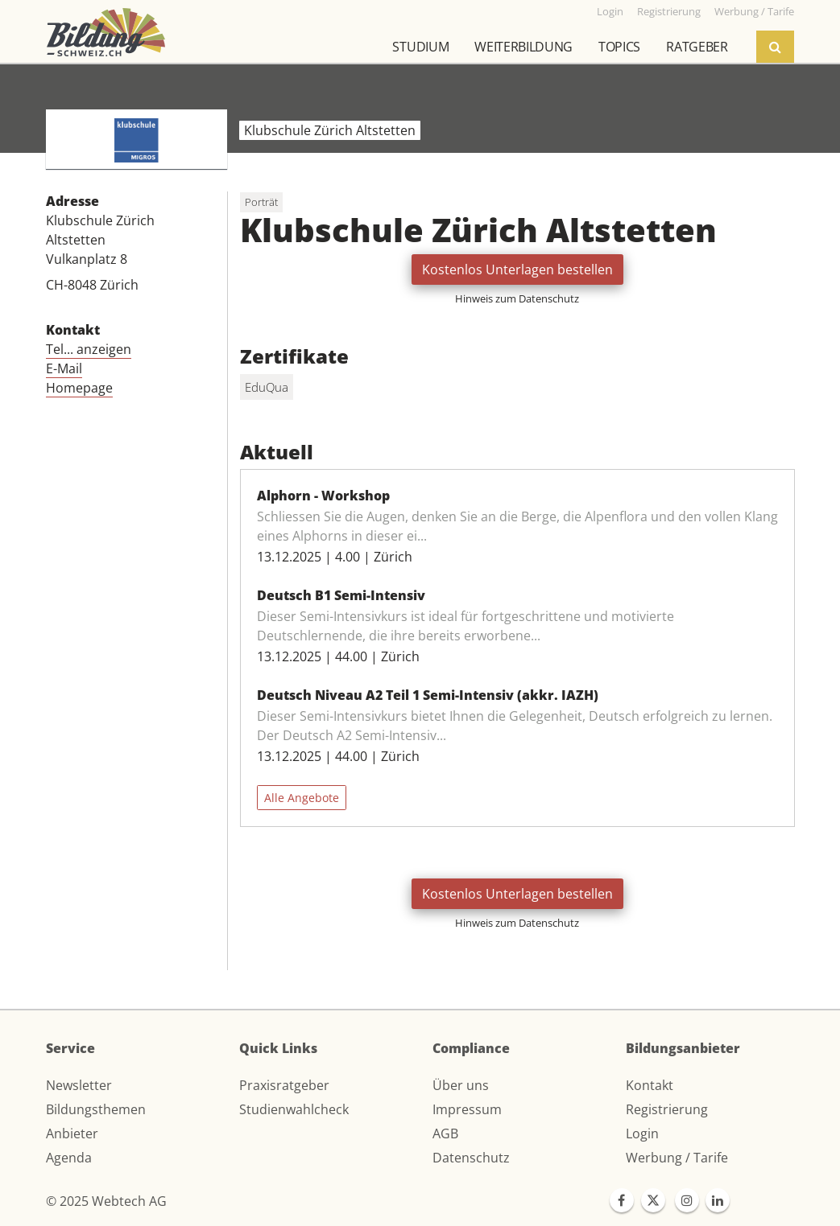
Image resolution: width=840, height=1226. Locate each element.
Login (642, 1133)
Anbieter (72, 1133)
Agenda (69, 1157)
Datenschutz (471, 1157)
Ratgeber (696, 47)
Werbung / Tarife (677, 1157)
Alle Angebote (301, 797)
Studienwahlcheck (294, 1109)
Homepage (79, 388)
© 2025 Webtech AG (106, 1201)
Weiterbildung (523, 47)
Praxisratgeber (284, 1085)
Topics (619, 47)
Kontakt (649, 1085)
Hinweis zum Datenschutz (517, 298)
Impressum (467, 1109)
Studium (420, 47)
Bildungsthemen (96, 1109)
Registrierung (667, 1109)
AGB (445, 1133)
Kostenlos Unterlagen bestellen (517, 269)
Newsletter (79, 1085)
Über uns (460, 1085)
